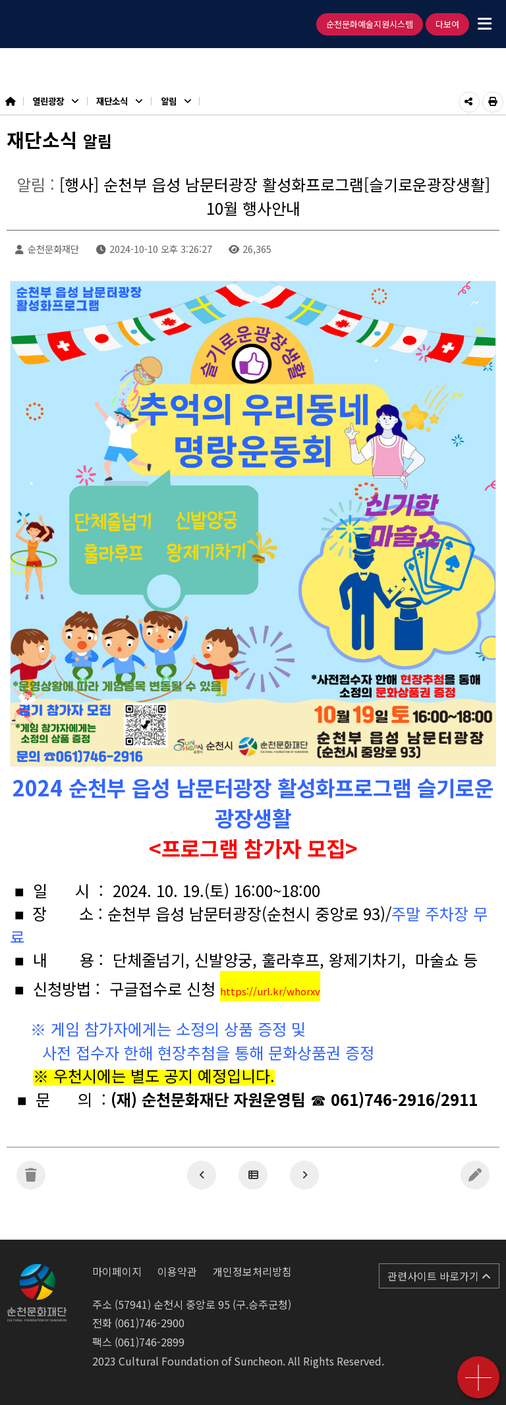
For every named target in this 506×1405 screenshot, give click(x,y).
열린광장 (55, 100)
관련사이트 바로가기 (439, 1276)
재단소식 (119, 100)
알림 (176, 100)
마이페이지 (117, 1271)
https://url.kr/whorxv (270, 991)
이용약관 (177, 1271)
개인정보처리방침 (252, 1271)
